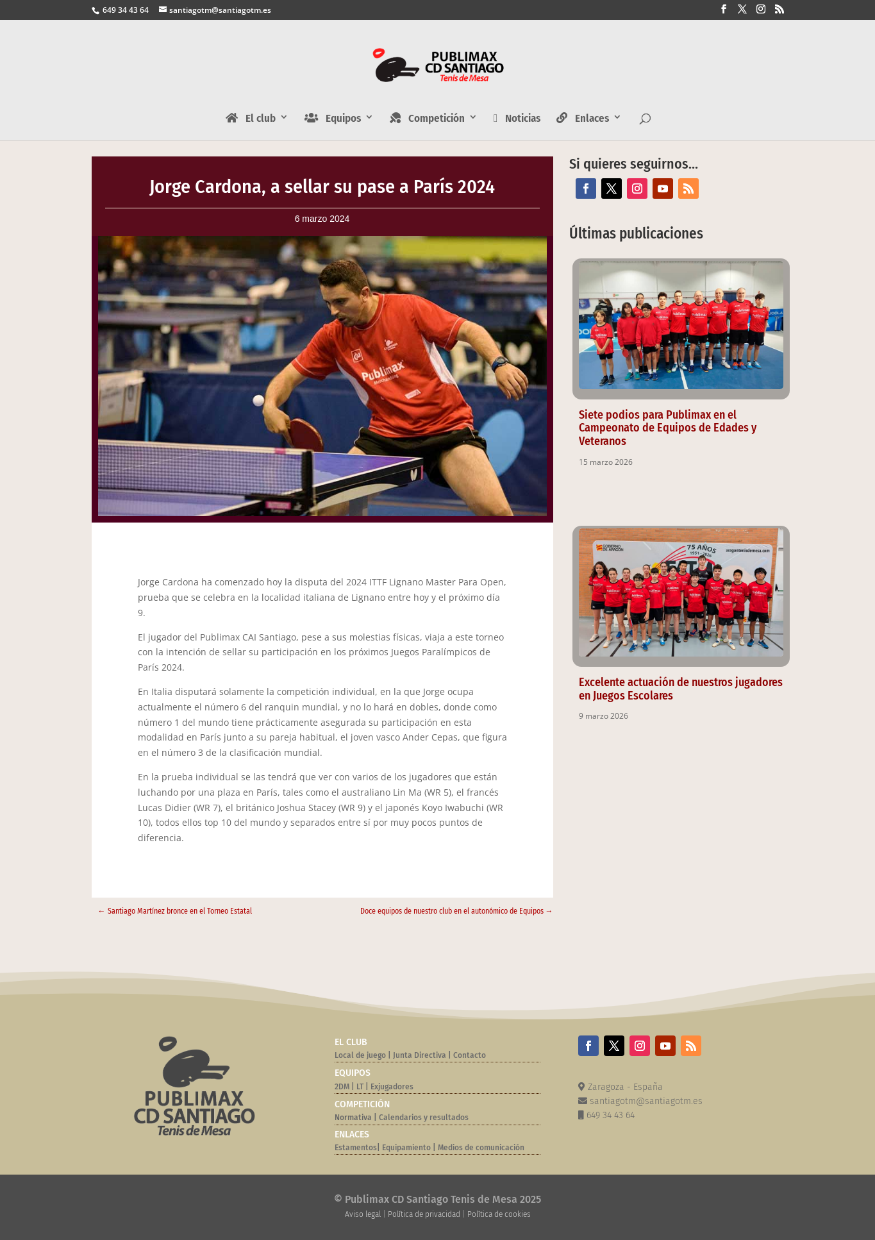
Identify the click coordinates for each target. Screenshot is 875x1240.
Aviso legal (363, 1214)
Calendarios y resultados (424, 1117)
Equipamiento (406, 1147)
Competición (427, 118)
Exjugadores (392, 1086)
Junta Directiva (418, 1055)
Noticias (517, 119)
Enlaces (582, 118)
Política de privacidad (424, 1214)
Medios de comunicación (481, 1147)
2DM (342, 1086)
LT (359, 1086)
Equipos (332, 118)
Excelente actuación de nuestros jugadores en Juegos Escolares (681, 689)
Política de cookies (499, 1214)
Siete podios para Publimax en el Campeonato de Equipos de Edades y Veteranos (667, 428)
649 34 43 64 (125, 9)
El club (251, 118)
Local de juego (360, 1055)
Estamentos (356, 1147)
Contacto (469, 1055)
